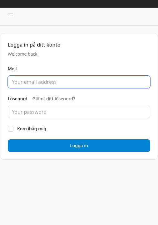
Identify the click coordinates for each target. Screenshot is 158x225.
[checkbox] (10, 129)
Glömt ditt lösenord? (53, 99)
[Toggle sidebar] (10, 14)
